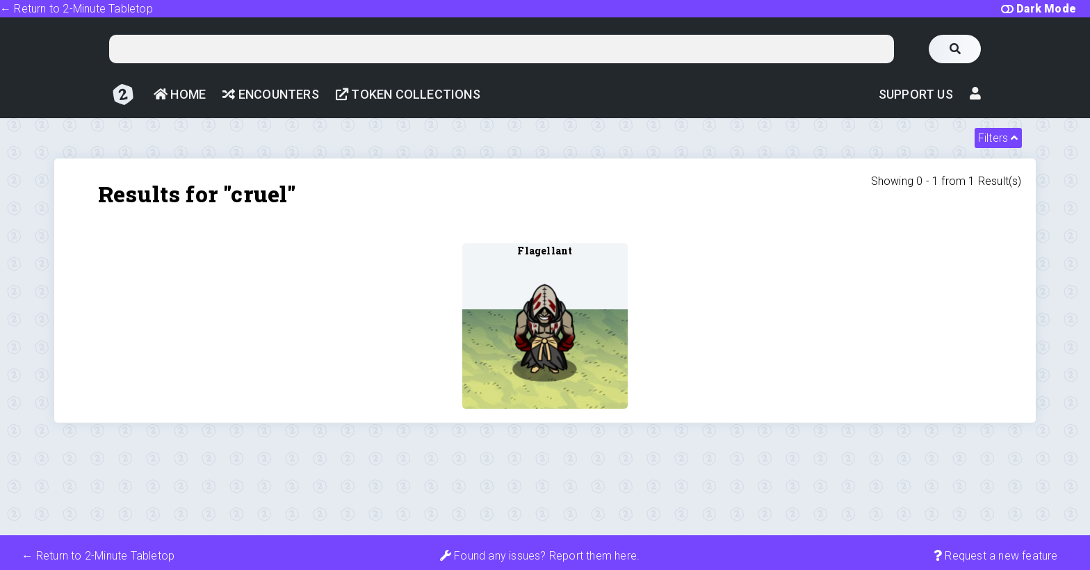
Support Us (916, 94)
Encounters (270, 94)
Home (180, 94)
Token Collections (408, 94)
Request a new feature (996, 555)
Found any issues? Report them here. (540, 555)
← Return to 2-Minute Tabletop (76, 8)
